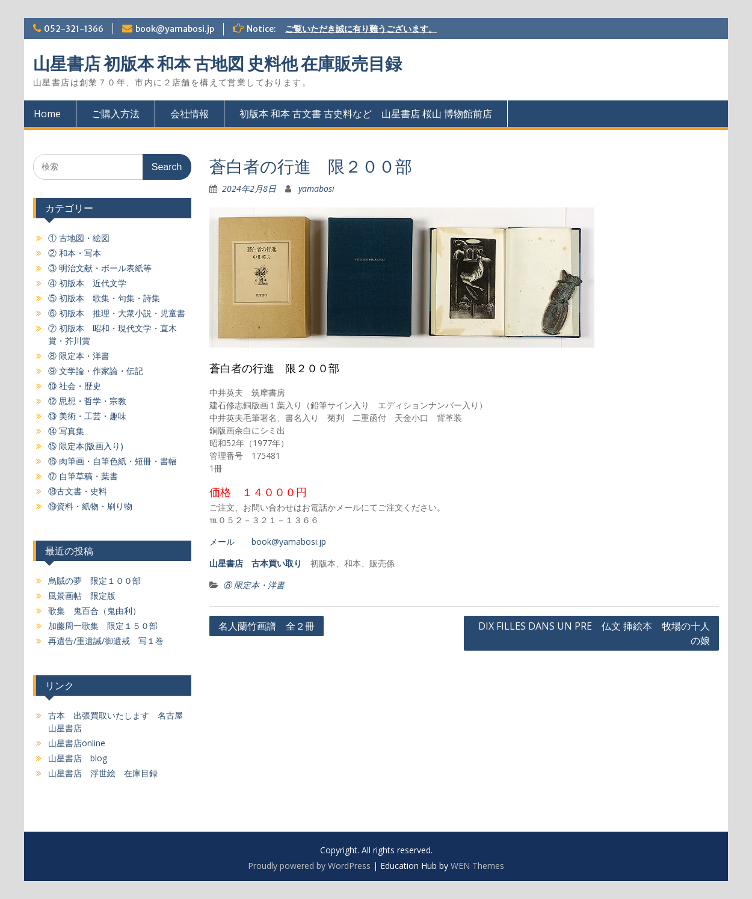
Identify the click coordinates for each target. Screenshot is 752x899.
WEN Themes (477, 865)
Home (47, 113)
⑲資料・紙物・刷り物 (90, 506)
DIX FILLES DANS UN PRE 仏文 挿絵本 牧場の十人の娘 (594, 633)
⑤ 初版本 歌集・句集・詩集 (104, 298)
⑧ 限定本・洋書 (254, 585)
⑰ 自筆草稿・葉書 (83, 476)
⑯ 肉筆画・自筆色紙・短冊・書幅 (112, 461)
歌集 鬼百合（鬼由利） (94, 610)
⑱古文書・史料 (77, 491)
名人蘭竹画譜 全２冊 (266, 626)
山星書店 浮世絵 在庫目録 (103, 773)
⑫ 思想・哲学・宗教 (87, 401)
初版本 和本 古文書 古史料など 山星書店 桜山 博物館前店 (365, 113)
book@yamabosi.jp (174, 28)
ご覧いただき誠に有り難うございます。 (361, 28)
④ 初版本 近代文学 (87, 283)
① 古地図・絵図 (78, 238)
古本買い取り (276, 563)
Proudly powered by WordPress (309, 865)
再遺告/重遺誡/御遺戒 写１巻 (106, 640)
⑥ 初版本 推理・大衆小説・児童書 (116, 313)
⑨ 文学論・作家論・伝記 (95, 370)
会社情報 (189, 113)
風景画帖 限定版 (82, 595)
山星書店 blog (77, 758)
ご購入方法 (115, 113)
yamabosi (316, 188)
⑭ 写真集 (66, 431)
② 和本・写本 (74, 253)
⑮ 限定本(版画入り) (85, 446)
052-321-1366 (73, 28)
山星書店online (76, 743)
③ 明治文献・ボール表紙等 (100, 268)
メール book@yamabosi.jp (267, 541)
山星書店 (226, 563)
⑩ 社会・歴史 (74, 385)
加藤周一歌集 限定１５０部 (103, 625)
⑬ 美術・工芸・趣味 (87, 416)
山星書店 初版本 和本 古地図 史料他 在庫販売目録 (217, 64)
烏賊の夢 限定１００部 (94, 580)
